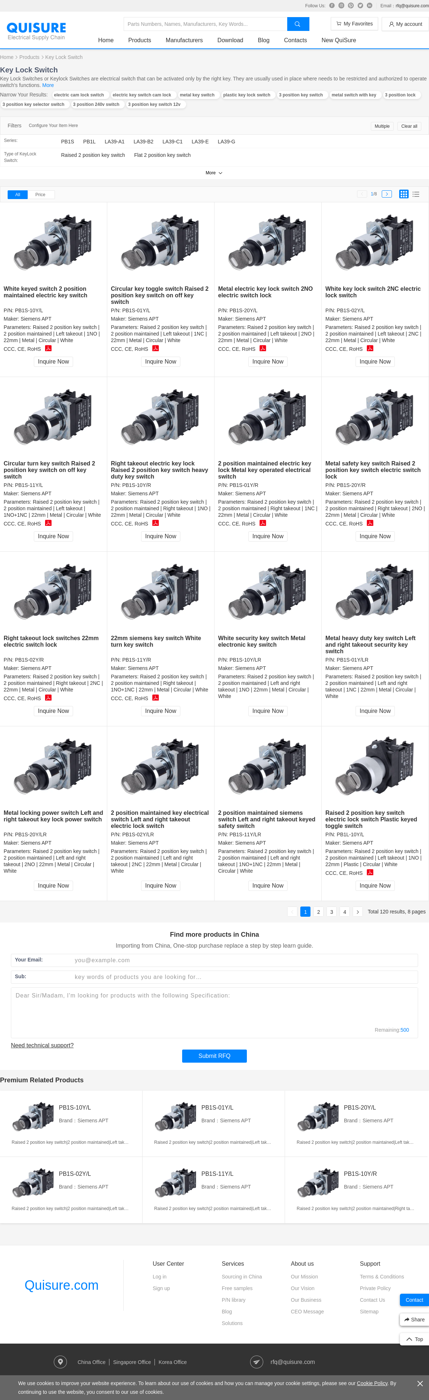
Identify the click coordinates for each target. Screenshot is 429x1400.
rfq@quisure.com (412, 5)
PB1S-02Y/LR (138, 834)
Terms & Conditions (382, 1277)
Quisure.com (61, 1285)
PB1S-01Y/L (136, 310)
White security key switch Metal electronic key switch (261, 641)
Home (106, 40)
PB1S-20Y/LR (31, 834)
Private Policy (375, 1288)
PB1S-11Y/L (29, 485)
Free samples (237, 1288)
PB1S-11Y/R (136, 660)
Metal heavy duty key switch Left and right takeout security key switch (370, 644)
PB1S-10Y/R (136, 485)
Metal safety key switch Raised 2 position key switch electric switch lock (373, 470)
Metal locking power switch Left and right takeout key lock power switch (53, 816)
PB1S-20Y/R (351, 485)
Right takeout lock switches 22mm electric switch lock (51, 641)
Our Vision (302, 1288)
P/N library (233, 1300)
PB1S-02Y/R (29, 660)
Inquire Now (53, 361)
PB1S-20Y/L (243, 310)
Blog (263, 40)
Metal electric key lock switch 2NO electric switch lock (265, 292)
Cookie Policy (372, 1383)
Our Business (306, 1300)
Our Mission (304, 1277)
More (48, 85)
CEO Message (307, 1311)
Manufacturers (184, 40)
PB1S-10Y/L (29, 310)
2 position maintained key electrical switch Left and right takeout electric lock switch (160, 819)
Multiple (382, 126)
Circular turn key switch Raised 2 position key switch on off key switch (49, 470)
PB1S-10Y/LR (245, 660)
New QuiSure (338, 40)
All (17, 194)
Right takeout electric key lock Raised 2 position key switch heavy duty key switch (159, 470)
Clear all (409, 126)
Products (139, 40)
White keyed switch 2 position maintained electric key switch (45, 292)
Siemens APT (36, 319)
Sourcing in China (242, 1277)
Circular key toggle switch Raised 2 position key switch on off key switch (160, 295)
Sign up (161, 1288)
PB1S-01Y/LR (352, 660)
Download (230, 40)
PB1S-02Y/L (351, 310)
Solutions (232, 1323)
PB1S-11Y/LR (245, 834)
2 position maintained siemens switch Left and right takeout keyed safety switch (267, 819)
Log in (160, 1277)
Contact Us (372, 1300)
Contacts (295, 40)
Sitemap (369, 1311)
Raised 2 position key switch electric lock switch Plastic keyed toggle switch (371, 819)
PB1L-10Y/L (350, 834)
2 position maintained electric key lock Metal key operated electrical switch (264, 470)
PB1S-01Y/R (243, 485)
